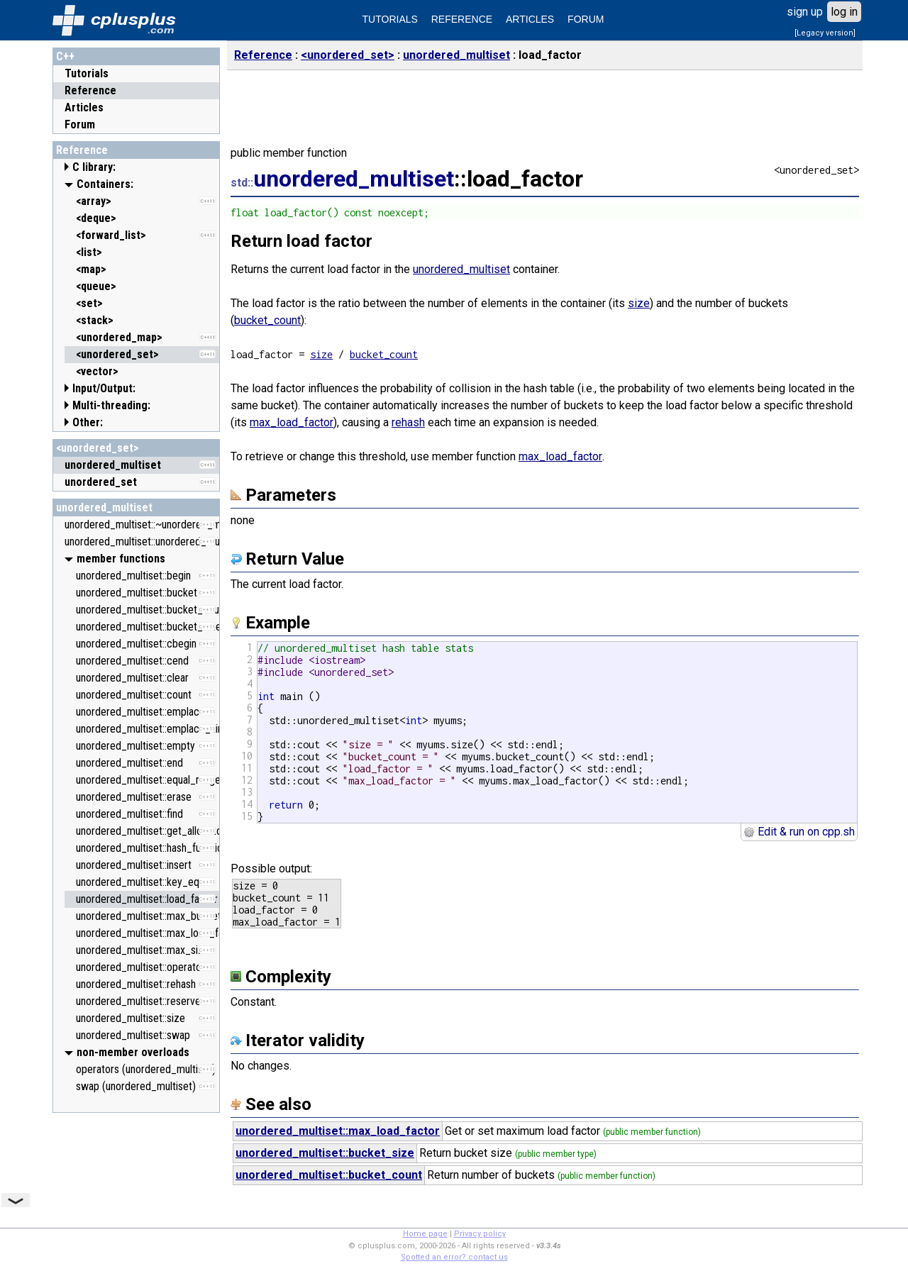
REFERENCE (461, 19)
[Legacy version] (825, 33)
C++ (65, 56)
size (639, 303)
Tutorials (87, 73)
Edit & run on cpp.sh (799, 831)
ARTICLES (530, 19)
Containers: (105, 184)
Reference (90, 90)
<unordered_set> (97, 448)
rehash (408, 422)
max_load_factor (291, 422)
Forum (80, 124)
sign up (805, 11)
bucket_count (267, 320)
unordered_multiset (104, 507)
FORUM (586, 19)
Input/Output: (103, 388)
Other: (87, 422)
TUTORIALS (390, 19)
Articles (84, 107)
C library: (94, 167)
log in (844, 11)
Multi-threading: (111, 405)
